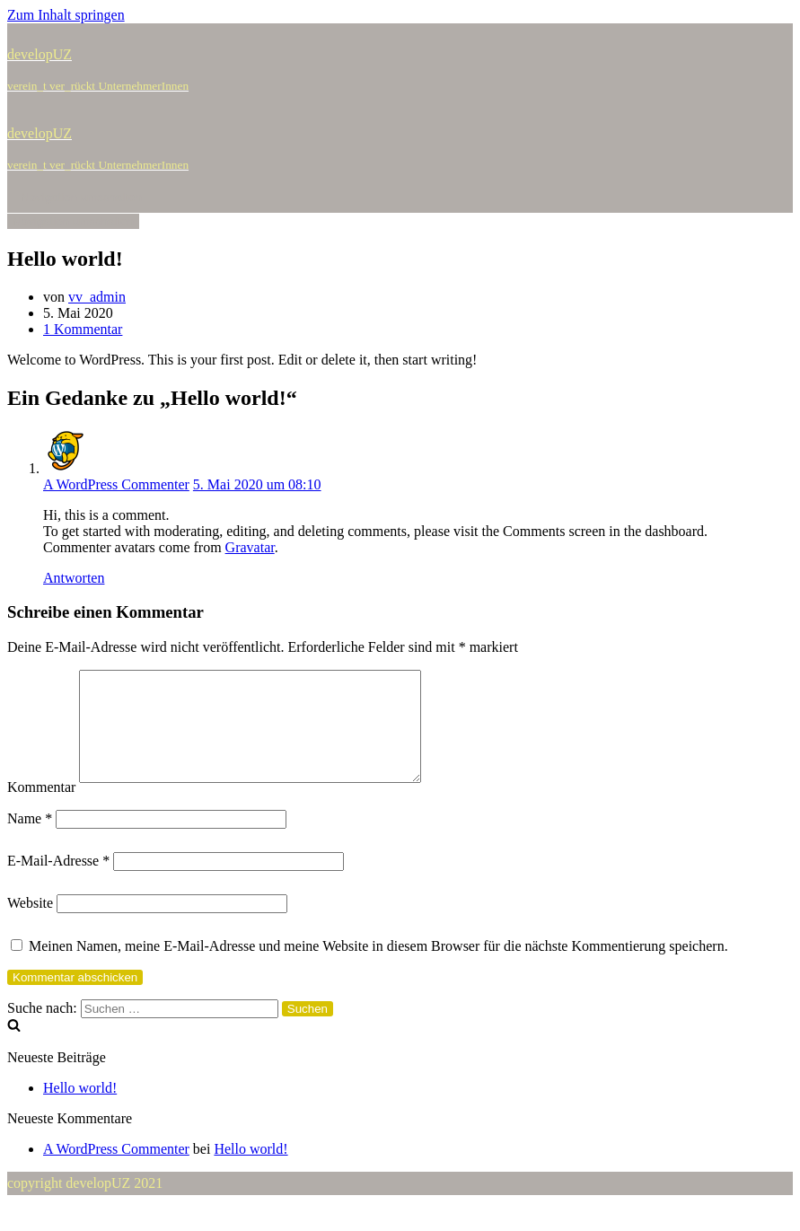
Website (30, 924)
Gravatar (250, 547)
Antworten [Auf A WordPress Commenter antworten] (73, 577)
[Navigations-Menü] (81, 197)
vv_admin (97, 296)
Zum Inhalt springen (66, 14)
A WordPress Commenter (116, 484)
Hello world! (80, 1109)
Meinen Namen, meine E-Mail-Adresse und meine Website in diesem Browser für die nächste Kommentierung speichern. (378, 967)
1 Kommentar (82, 329)
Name (29, 840)
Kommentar (41, 808)
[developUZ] (400, 70)
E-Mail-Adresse (58, 882)
